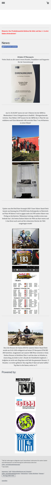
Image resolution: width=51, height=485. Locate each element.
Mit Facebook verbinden (9, 47)
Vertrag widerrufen (8, 475)
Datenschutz (24, 473)
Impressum (5, 471)
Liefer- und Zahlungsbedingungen (11, 464)
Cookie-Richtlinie (33, 473)
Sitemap (41, 473)
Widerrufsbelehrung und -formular (21, 471)
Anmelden (4, 480)
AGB (10, 471)
